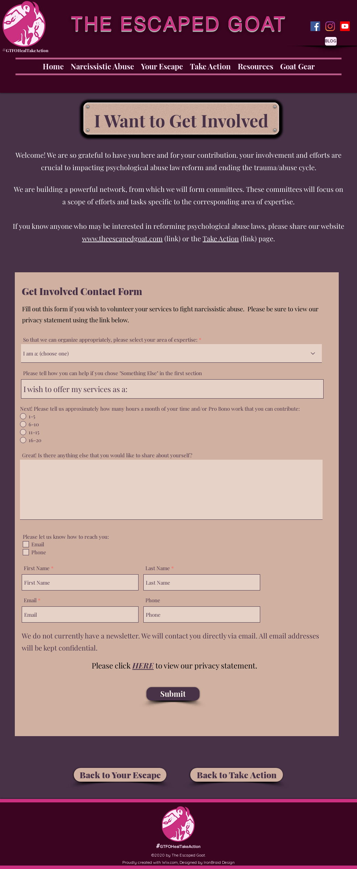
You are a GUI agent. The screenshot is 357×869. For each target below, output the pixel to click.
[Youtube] (345, 26)
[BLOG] (331, 41)
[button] (143, 665)
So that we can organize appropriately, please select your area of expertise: (110, 339)
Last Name (157, 568)
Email (30, 600)
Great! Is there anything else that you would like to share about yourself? (107, 455)
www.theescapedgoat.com (122, 238)
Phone (152, 600)
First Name (37, 568)
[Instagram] (330, 26)
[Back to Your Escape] (120, 775)
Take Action (221, 238)
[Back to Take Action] (236, 775)
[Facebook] (315, 26)
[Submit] (173, 694)
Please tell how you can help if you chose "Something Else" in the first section (112, 373)
